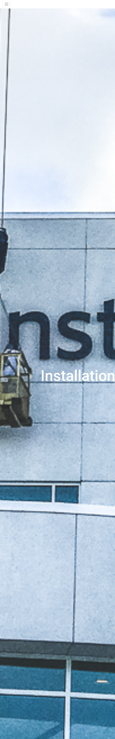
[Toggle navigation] (6, 4)
